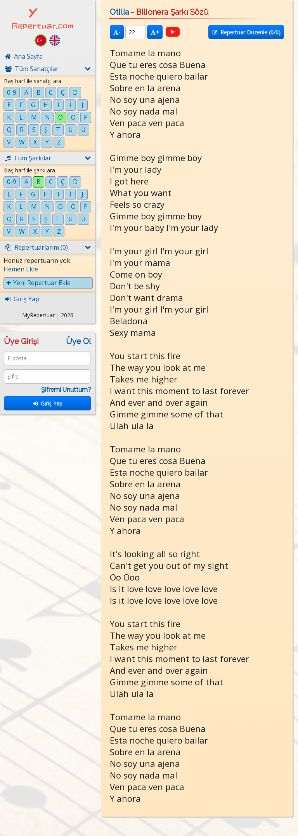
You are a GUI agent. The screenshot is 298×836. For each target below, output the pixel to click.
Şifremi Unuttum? (66, 389)
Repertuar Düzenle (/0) (246, 32)
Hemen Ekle (20, 269)
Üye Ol (78, 341)
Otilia (119, 12)
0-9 (11, 92)
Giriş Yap (47, 403)
